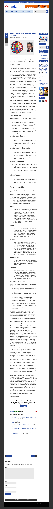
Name (6, 481)
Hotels (23, 11)
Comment (6, 41)
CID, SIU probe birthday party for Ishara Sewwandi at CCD (43, 69)
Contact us (29, 11)
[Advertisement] (26, 23)
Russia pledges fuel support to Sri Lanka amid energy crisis (43, 74)
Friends (11, 11)
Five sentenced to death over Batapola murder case (22, 424)
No (6, 40)
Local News (6, 44)
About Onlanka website (31, 503)
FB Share (11, 411)
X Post (21, 411)
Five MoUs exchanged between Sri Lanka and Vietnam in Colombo (43, 65)
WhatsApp (16, 411)
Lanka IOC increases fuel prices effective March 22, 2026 (43, 83)
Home (6, 11)
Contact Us (39, 503)
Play (19, 11)
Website (6, 490)
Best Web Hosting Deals (44, 58)
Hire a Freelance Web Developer (44, 56)
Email (6, 485)
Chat (16, 11)
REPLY (35, 411)
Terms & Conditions (31, 505)
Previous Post (9, 456)
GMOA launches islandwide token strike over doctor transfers (43, 79)
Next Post (33, 456)
